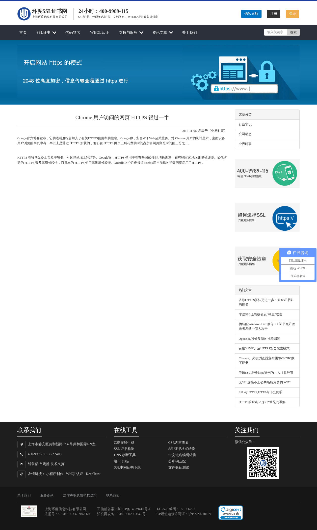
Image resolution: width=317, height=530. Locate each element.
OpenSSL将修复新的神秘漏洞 (259, 338)
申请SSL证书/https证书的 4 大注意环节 (266, 372)
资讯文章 (159, 32)
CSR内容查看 (178, 443)
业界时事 (245, 144)
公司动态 (245, 134)
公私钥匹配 (177, 461)
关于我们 (189, 32)
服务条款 (47, 495)
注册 (273, 14)
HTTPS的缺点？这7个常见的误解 (262, 402)
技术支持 (57, 464)
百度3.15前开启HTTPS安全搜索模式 (264, 348)
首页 (23, 32)
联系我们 (113, 495)
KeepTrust (93, 474)
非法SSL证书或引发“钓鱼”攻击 (261, 314)
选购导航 (251, 14)
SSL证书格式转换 (181, 449)
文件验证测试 (178, 467)
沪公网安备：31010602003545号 (121, 514)
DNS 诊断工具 (125, 455)
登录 (292, 14)
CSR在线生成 (124, 443)
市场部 (44, 464)
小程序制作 (54, 474)
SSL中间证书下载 (127, 467)
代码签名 (72, 32)
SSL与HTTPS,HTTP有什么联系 (260, 392)
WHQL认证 (99, 32)
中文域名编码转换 (182, 455)
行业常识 (245, 124)
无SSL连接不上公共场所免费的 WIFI (265, 382)
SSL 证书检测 (124, 449)
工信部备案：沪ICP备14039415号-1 (123, 509)
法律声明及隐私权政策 (80, 495)
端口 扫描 (121, 461)
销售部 (33, 464)
